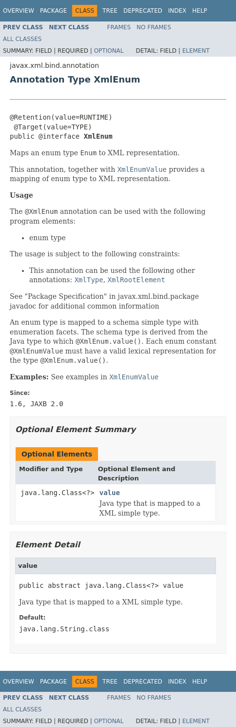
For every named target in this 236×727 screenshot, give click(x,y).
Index (177, 10)
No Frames (154, 27)
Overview (18, 10)
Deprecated (142, 10)
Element (196, 50)
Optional (109, 50)
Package (53, 10)
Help (199, 10)
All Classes (22, 39)
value (109, 493)
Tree (110, 10)
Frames (119, 27)
